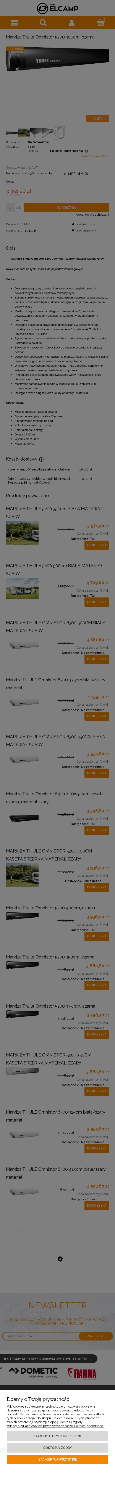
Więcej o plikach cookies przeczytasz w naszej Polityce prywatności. (55, 1426)
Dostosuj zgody (57, 1448)
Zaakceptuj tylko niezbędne (57, 1436)
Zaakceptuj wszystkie (57, 1459)
